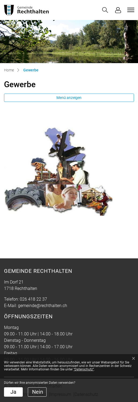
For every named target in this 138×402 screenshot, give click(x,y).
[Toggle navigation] (130, 10)
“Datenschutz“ (84, 369)
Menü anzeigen (69, 97)
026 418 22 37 (33, 299)
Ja (13, 392)
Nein (37, 392)
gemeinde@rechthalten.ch (42, 305)
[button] (105, 10)
